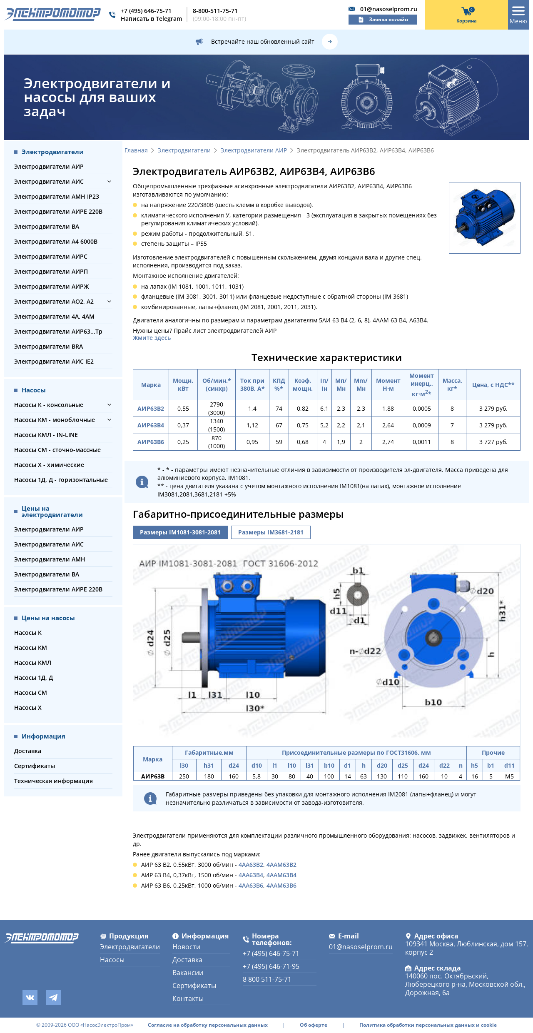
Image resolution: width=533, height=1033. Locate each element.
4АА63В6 (251, 885)
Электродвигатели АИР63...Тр (58, 331)
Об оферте (313, 1025)
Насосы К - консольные (48, 405)
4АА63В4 (251, 875)
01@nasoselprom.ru (388, 9)
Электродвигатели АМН (49, 559)
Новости (186, 946)
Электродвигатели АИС (49, 181)
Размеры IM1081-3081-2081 (180, 532)
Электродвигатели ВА (46, 226)
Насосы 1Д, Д (33, 677)
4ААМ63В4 (281, 875)
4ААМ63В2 (281, 864)
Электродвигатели (184, 150)
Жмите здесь (152, 338)
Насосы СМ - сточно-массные (57, 450)
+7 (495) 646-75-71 (146, 11)
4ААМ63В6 (281, 885)
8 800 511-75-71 (267, 979)
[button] (109, 181)
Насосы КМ (30, 647)
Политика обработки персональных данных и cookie (428, 1025)
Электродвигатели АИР (49, 166)
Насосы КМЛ (32, 662)
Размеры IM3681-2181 (271, 532)
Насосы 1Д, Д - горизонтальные (61, 480)
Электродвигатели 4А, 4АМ (54, 316)
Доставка (27, 751)
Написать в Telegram (151, 18)
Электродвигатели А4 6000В (55, 241)
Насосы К (28, 632)
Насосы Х (28, 707)
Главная (136, 150)
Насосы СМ (30, 692)
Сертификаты (34, 766)
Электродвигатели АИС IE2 (54, 361)
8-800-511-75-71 (215, 11)
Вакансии (187, 972)
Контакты (188, 998)
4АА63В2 (251, 864)
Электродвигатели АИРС (50, 256)
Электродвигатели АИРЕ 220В (58, 211)
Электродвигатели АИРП (51, 271)
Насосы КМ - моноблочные (54, 420)
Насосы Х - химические (49, 465)
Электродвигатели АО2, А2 (54, 301)
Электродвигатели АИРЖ (51, 286)
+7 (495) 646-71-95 (271, 966)
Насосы (112, 959)
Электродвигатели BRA (48, 346)
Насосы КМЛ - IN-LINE (46, 435)
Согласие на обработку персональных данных (208, 1025)
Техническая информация (53, 781)
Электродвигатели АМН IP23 (56, 196)
